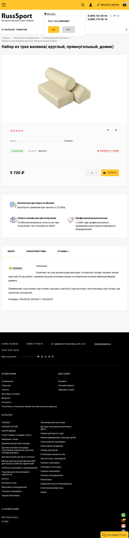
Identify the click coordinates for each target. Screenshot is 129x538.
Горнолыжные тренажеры (52, 442)
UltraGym (6, 422)
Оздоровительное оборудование (56, 484)
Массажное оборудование (14, 487)
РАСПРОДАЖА (9, 431)
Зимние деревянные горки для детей (58, 437)
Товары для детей (49, 450)
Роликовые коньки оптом (52, 454)
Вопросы (6, 398)
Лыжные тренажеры (50, 471)
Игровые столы (9, 483)
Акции (43, 492)
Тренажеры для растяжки (52, 422)
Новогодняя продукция (51, 446)
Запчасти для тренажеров (53, 458)
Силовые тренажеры (12, 491)
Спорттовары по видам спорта (17, 435)
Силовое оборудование (51, 475)
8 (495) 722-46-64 (97, 15)
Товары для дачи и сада (52, 433)
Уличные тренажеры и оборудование (19, 468)
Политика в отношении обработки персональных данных (29, 406)
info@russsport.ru (102, 344)
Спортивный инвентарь (51, 488)
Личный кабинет (66, 385)
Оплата (5, 390)
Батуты (5, 479)
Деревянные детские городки (16, 443)
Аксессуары (46, 479)
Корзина (62, 381)
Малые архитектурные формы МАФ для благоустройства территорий (19, 462)
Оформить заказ (66, 390)
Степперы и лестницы (50, 467)
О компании (7, 381)
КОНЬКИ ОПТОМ (10, 426)
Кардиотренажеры (11, 495)
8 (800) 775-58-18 (97, 19)
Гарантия (6, 385)
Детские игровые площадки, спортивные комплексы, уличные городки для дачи (17, 450)
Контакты (6, 402)
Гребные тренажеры (50, 463)
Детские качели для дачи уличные (18, 457)
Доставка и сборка (11, 394)
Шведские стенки (10, 439)
